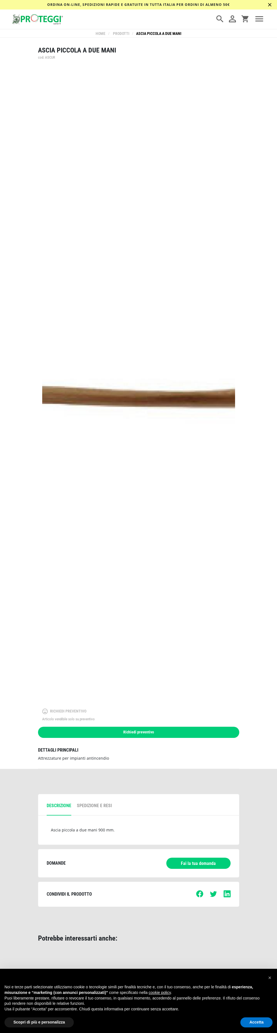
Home (101, 33)
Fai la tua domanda (198, 863)
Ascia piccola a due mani (158, 33)
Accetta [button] (256, 1022)
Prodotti (121, 33)
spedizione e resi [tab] (94, 805)
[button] (269, 977)
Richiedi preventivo (138, 732)
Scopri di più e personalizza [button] (39, 1022)
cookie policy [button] (160, 992)
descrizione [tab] (59, 805)
